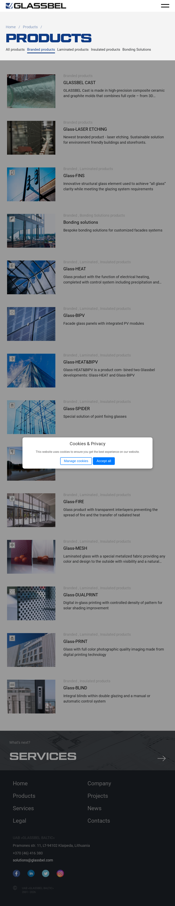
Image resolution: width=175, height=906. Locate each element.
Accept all (104, 461)
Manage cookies (76, 461)
